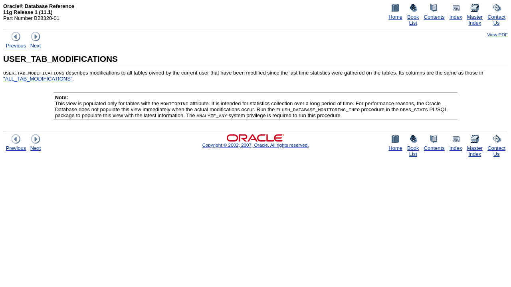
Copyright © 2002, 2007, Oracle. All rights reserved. (255, 144)
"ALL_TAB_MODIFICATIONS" (37, 79)
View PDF (497, 34)
